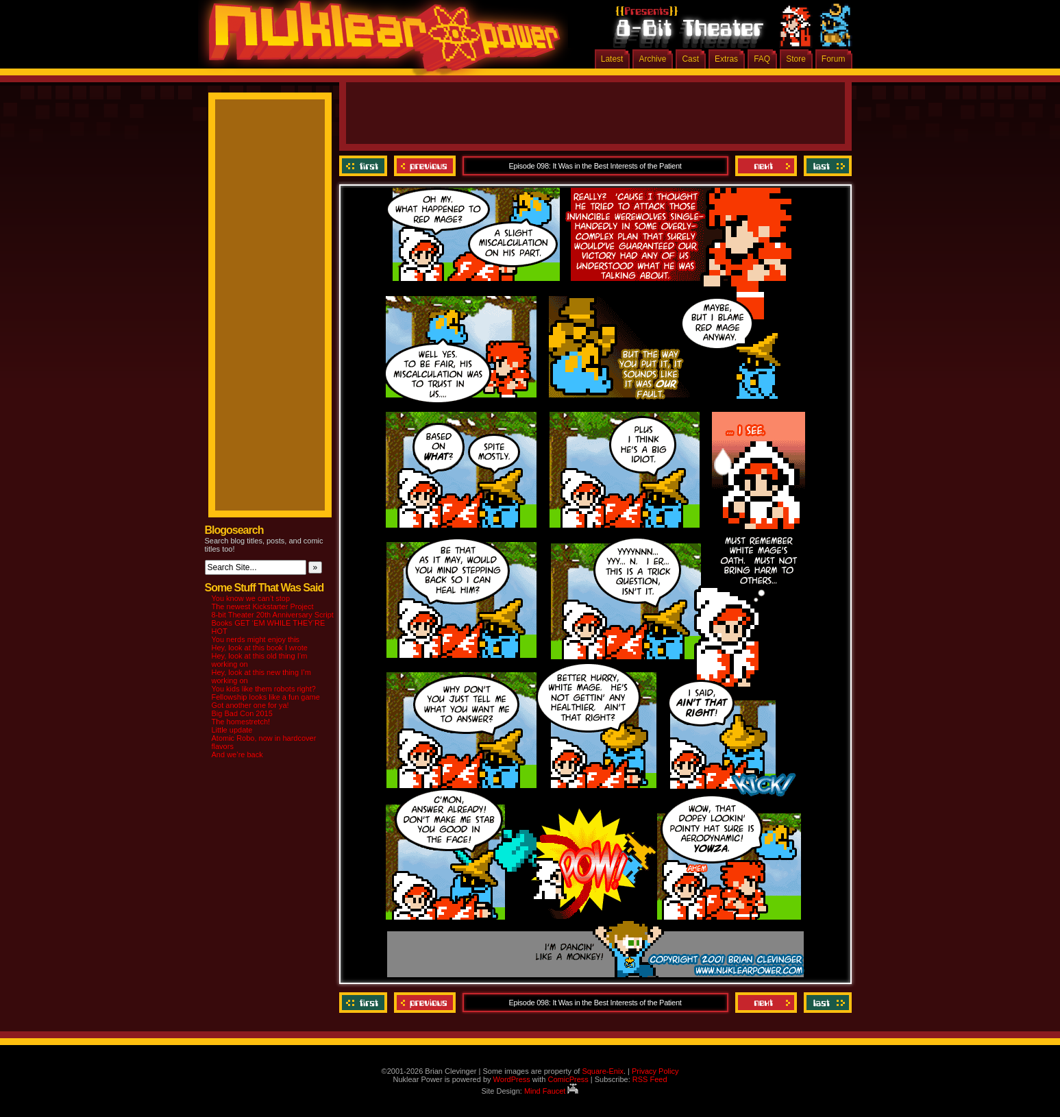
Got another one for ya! (250, 705)
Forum (834, 59)
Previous (425, 165)
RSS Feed (649, 1079)
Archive (652, 59)
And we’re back (237, 754)
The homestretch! (241, 721)
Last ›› (826, 165)
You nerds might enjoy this (256, 639)
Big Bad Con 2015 (242, 713)
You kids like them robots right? (264, 689)
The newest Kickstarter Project (263, 606)
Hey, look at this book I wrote (260, 647)
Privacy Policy (655, 1071)
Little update (232, 730)
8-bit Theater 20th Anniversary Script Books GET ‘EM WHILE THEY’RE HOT (273, 623)
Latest (612, 59)
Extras (726, 59)
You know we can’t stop (251, 598)
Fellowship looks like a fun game (266, 697)
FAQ (762, 59)
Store (796, 59)
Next (766, 165)
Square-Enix (603, 1071)
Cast (690, 59)
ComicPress (567, 1079)
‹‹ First (365, 165)
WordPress (511, 1079)
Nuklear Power (379, 41)
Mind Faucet (551, 1091)
